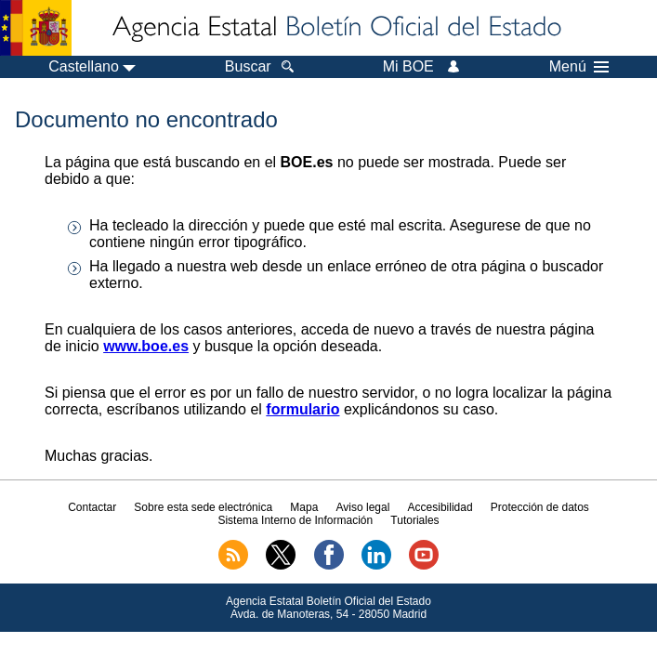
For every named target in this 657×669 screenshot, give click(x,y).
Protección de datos (540, 507)
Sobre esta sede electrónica (203, 507)
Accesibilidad (440, 507)
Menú (579, 66)
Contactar (92, 507)
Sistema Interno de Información (295, 520)
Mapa (304, 507)
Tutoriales (414, 520)
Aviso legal (363, 507)
